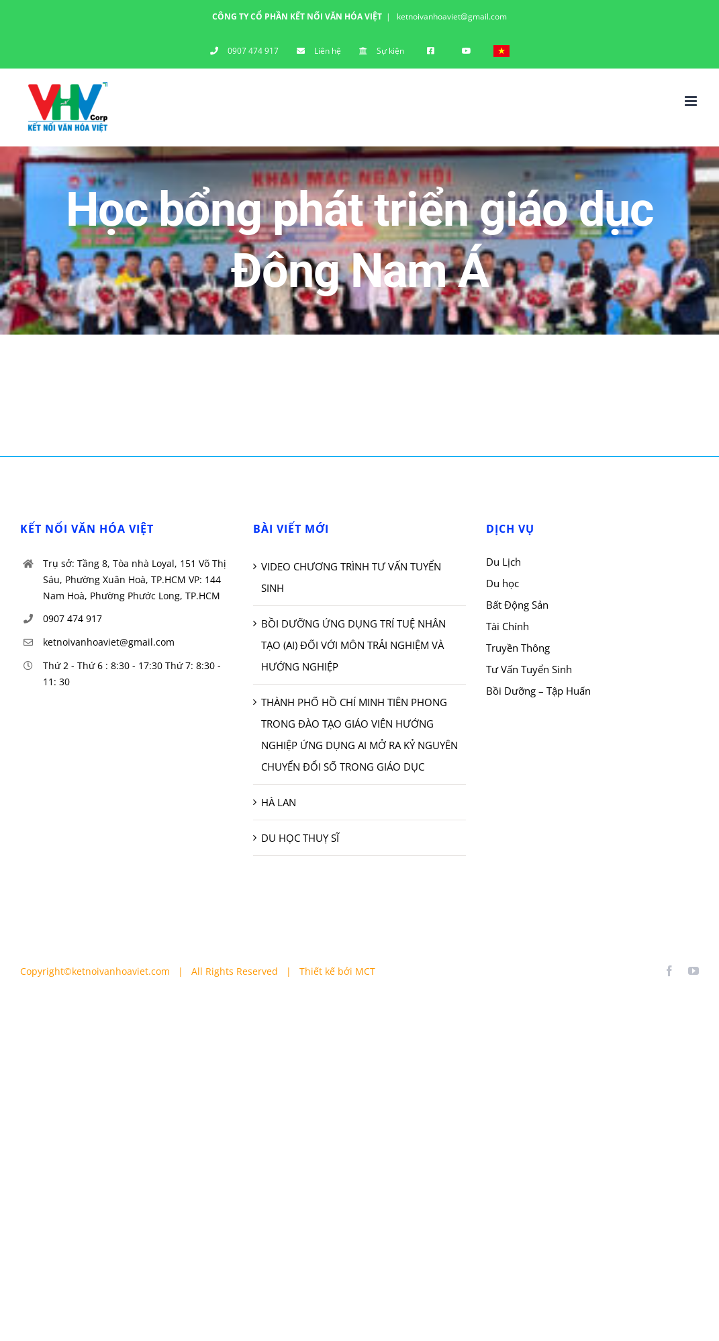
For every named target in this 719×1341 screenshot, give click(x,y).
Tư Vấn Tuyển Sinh (529, 669)
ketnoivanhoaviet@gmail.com (451, 16)
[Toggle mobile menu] (692, 101)
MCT (365, 971)
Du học (502, 583)
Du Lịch (503, 561)
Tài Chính (507, 626)
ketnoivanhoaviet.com (121, 971)
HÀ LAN (278, 802)
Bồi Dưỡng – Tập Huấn (538, 690)
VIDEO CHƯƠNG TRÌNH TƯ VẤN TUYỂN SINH (351, 577)
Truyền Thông (518, 647)
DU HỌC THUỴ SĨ (300, 838)
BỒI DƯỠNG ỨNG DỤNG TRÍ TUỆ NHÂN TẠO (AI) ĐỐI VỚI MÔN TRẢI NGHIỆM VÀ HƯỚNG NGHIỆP (353, 645)
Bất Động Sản (517, 604)
